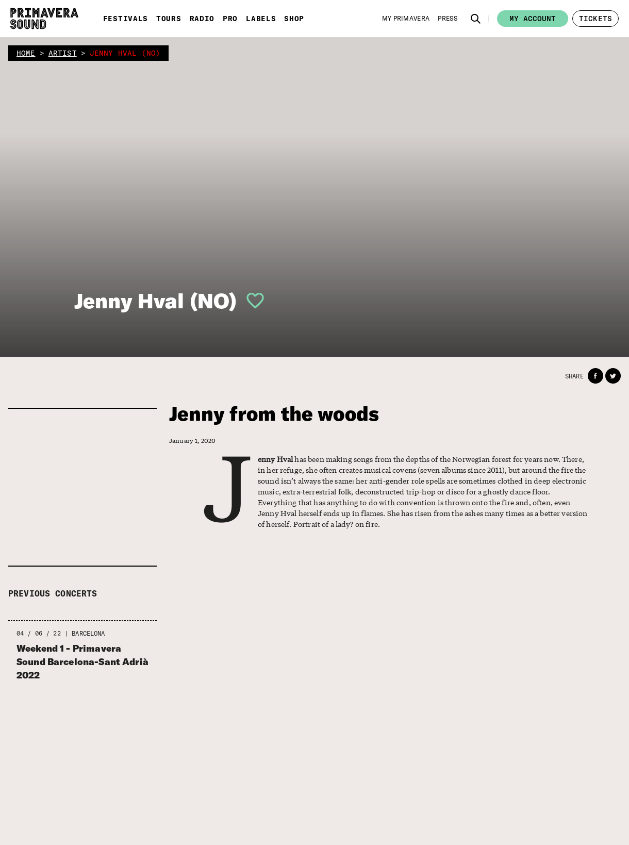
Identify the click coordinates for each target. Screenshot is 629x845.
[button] (476, 18)
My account (532, 18)
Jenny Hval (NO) (155, 300)
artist (62, 53)
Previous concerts (52, 593)
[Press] (447, 18)
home (26, 53)
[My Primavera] (406, 18)
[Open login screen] (251, 300)
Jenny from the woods (274, 414)
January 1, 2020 (189, 440)
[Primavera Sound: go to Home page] (44, 18)
